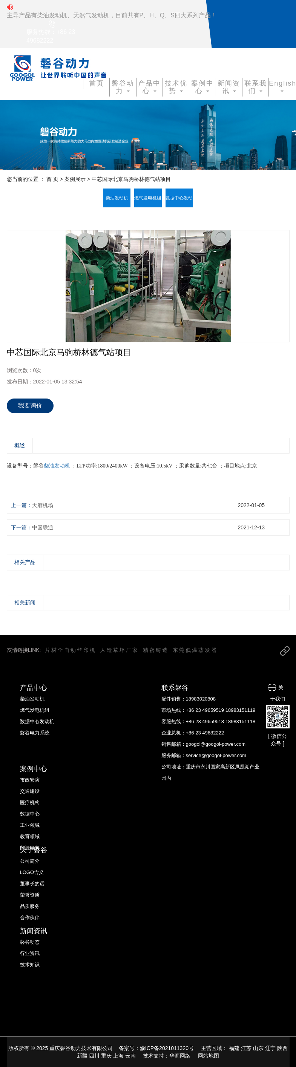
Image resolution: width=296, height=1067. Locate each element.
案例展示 (75, 179)
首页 (96, 83)
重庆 (106, 1056)
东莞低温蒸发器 (195, 650)
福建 (234, 1048)
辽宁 (270, 1048)
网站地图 (208, 1056)
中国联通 (42, 527)
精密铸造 (156, 650)
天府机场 (42, 505)
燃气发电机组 (147, 198)
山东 (258, 1048)
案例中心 (202, 87)
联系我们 (255, 87)
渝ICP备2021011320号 (167, 1048)
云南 (130, 1056)
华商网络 (179, 1056)
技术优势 (176, 87)
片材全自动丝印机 (70, 650)
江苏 (246, 1048)
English (282, 86)
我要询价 (30, 405)
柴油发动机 (117, 198)
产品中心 (149, 87)
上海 (118, 1056)
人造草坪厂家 (119, 650)
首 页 (52, 179)
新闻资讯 (229, 87)
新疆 (82, 1056)
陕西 (282, 1048)
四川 (94, 1056)
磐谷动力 (123, 87)
